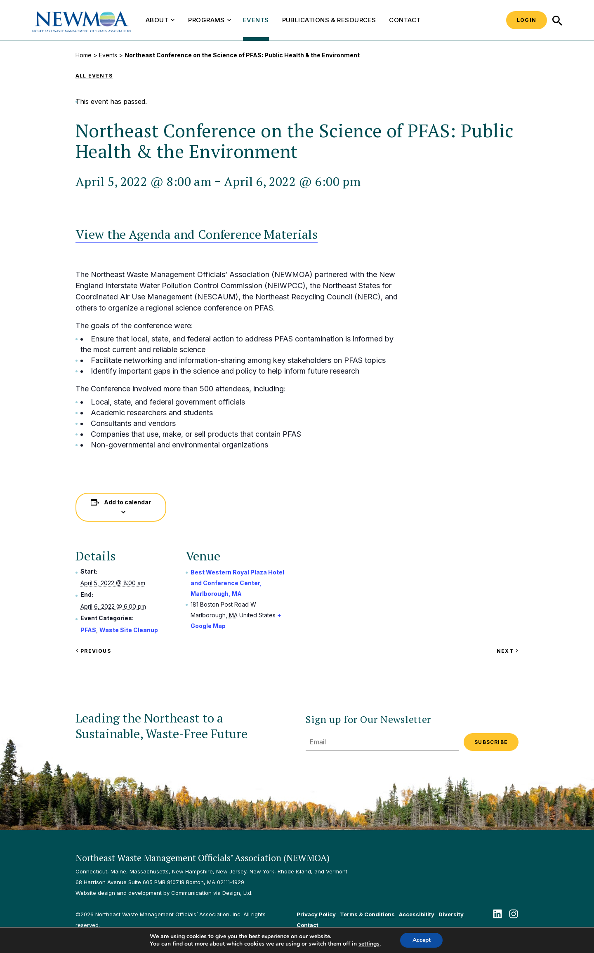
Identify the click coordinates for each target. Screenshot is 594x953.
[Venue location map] (355, 598)
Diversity (451, 914)
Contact (404, 20)
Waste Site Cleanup (128, 629)
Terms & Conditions (367, 914)
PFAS (88, 629)
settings (368, 944)
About (160, 20)
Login (526, 20)
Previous (93, 651)
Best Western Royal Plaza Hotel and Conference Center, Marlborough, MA (237, 583)
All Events (94, 76)
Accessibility (416, 914)
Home (83, 55)
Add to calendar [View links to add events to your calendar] (127, 502)
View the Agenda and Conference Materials (196, 234)
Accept (421, 940)
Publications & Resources (329, 20)
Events (256, 20)
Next (508, 651)
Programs (209, 20)
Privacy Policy (316, 914)
